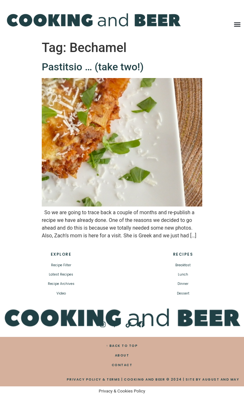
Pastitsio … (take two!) (93, 67)
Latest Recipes (61, 274)
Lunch (183, 274)
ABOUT (122, 355)
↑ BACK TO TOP (122, 345)
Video (61, 293)
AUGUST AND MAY (220, 379)
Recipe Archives (61, 283)
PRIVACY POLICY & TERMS (93, 379)
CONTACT (122, 365)
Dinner (183, 283)
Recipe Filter (61, 265)
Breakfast (183, 265)
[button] (237, 24)
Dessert (183, 293)
